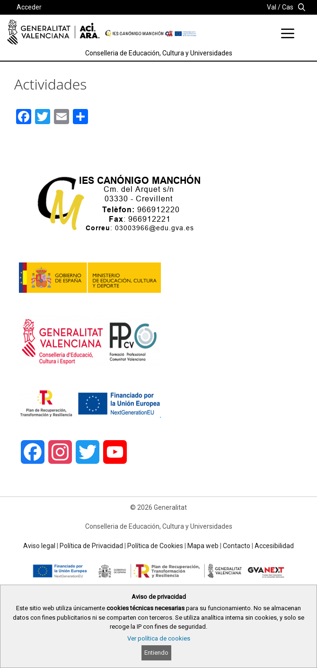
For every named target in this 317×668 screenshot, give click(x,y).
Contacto (236, 546)
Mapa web (203, 546)
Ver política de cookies (158, 638)
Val (271, 7)
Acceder (29, 7)
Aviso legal (39, 546)
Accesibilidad (274, 546)
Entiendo (156, 652)
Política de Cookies (155, 546)
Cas (287, 7)
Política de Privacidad (91, 546)
